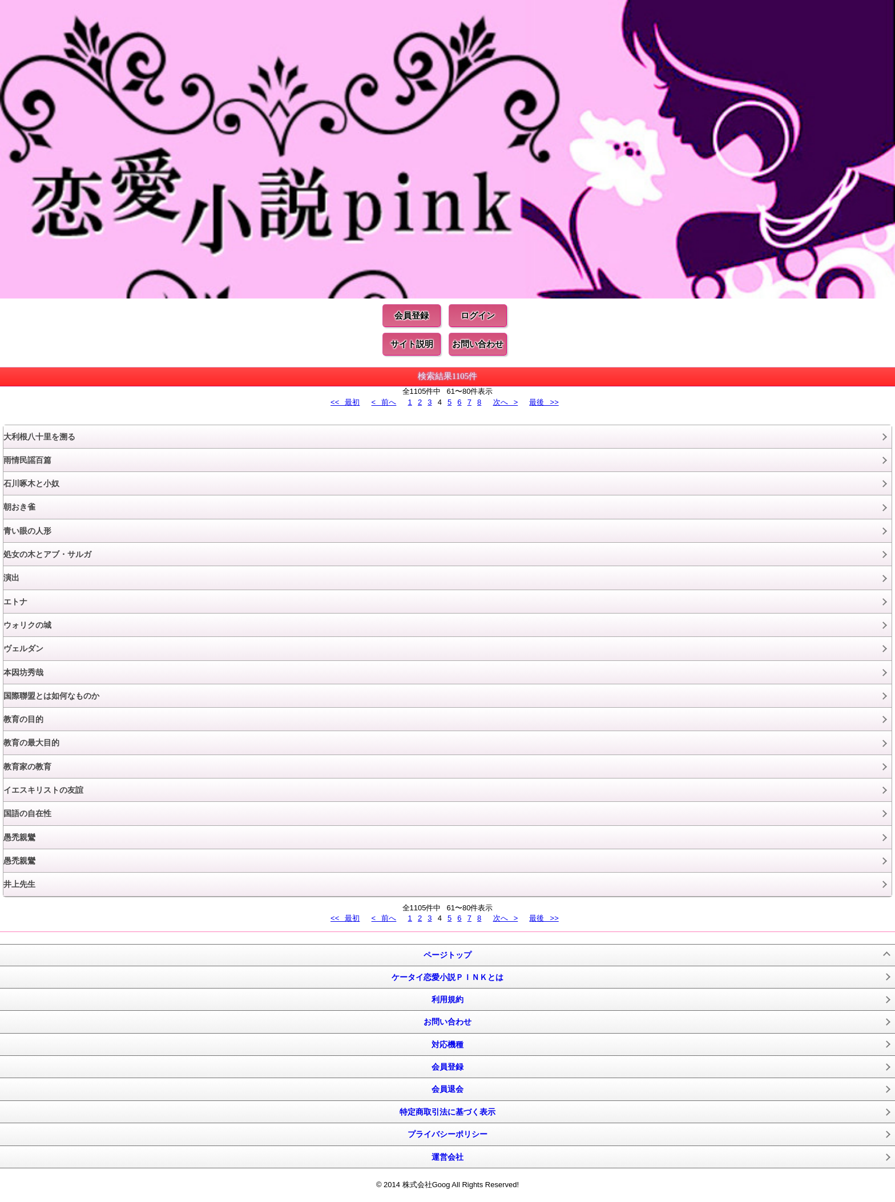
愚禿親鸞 (19, 837)
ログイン (478, 315)
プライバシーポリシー (447, 1134)
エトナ (15, 601)
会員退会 (447, 1089)
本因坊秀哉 (23, 672)
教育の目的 (23, 719)
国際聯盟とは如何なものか (51, 695)
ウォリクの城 (27, 625)
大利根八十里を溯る (39, 436)
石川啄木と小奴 (31, 483)
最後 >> (543, 402)
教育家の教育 (27, 766)
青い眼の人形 (27, 530)
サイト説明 (411, 344)
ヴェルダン (23, 648)
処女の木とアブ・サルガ (47, 554)
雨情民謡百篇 (27, 460)
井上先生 (19, 884)
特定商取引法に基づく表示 (447, 1111)
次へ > (505, 402)
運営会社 (447, 1156)
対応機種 (447, 1044)
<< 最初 (345, 402)
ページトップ (447, 954)
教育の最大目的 (31, 742)
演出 (11, 577)
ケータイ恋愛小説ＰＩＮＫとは (447, 977)
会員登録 (411, 315)
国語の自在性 (27, 813)
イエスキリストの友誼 (43, 789)
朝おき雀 (19, 506)
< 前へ (384, 402)
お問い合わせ (477, 344)
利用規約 (447, 999)
